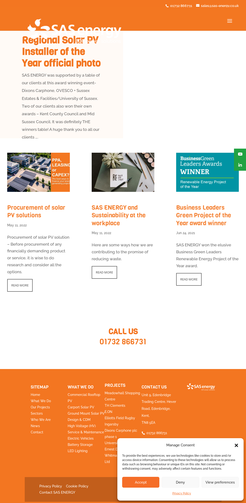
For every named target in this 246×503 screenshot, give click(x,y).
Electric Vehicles (81, 438)
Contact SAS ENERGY (57, 492)
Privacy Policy (181, 493)
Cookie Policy (77, 486)
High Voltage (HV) (82, 426)
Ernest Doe (113, 449)
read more (20, 285)
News (35, 426)
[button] (236, 445)
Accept (141, 482)
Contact (37, 432)
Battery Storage (80, 445)
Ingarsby (112, 424)
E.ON (108, 412)
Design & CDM (79, 420)
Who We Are (41, 420)
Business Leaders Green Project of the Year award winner (203, 215)
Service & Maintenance (86, 432)
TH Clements (115, 405)
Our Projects (40, 407)
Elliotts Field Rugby (120, 418)
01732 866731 (123, 342)
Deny (180, 482)
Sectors (37, 413)
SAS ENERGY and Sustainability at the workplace (119, 215)
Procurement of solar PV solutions (36, 211)
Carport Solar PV (81, 407)
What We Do (41, 401)
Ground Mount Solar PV (86, 413)
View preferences (220, 482)
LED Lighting (78, 451)
